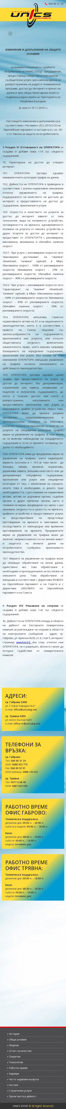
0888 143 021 (30, 772)
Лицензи (14, 1045)
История (14, 1034)
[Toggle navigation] (10, 33)
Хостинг (13, 1085)
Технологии (16, 1062)
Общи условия (17, 1039)
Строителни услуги (20, 1090)
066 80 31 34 (54, 3)
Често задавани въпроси (24, 1079)
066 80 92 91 (18, 768)
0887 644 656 (19, 786)
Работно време (18, 1068)
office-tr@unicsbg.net (27, 723)
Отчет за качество (20, 1051)
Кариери (14, 1073)
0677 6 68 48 (18, 782)
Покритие (15, 1056)
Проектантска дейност (22, 1096)
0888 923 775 (19, 764)
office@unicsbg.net (25, 709)
